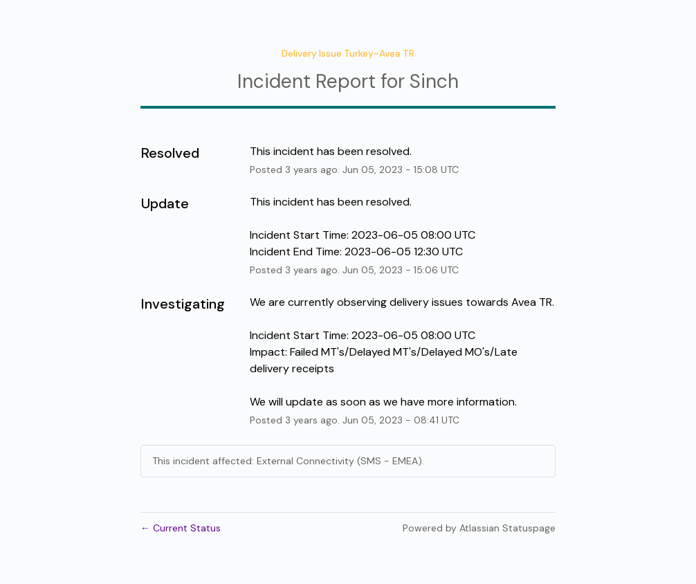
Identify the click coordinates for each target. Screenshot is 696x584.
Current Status (180, 528)
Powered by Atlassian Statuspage (479, 528)
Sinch (434, 81)
